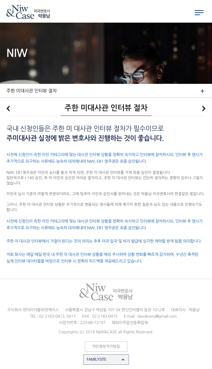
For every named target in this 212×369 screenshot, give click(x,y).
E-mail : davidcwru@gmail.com (150, 316)
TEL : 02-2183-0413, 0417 (53, 316)
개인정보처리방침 (106, 346)
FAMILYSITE (96, 359)
